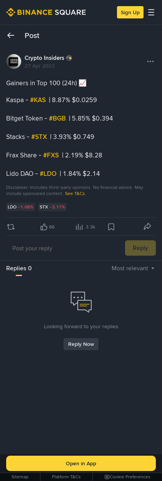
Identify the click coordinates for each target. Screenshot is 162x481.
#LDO (49, 173)
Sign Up (130, 12)
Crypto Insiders (44, 58)
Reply (140, 248)
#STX (39, 136)
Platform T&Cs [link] (66, 477)
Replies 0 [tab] (19, 268)
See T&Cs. (76, 193)
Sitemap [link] (20, 477)
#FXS (51, 155)
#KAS (38, 100)
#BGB (58, 118)
